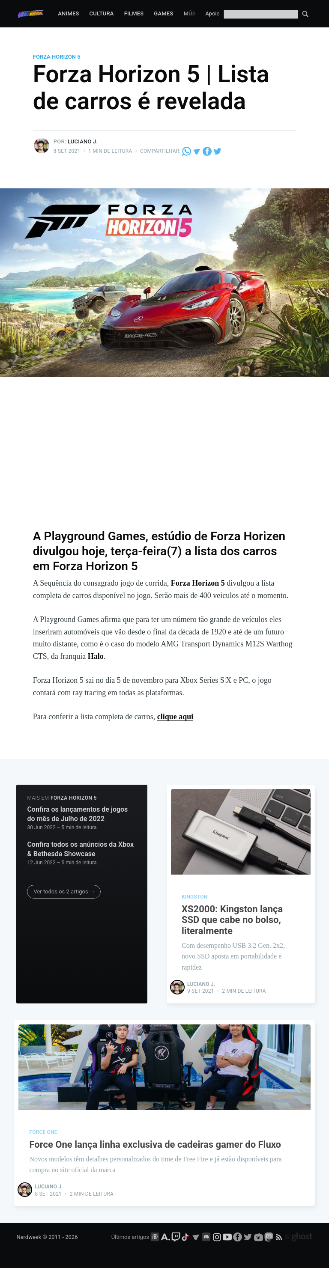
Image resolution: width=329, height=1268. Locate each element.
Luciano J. (83, 141)
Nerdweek (28, 1237)
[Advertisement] (165, 458)
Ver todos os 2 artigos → (64, 891)
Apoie (212, 13)
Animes (68, 13)
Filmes (134, 13)
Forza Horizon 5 (57, 57)
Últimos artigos (130, 1237)
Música (194, 13)
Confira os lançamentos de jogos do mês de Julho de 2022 (77, 814)
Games (163, 13)
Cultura (102, 13)
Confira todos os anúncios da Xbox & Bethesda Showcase (80, 849)
